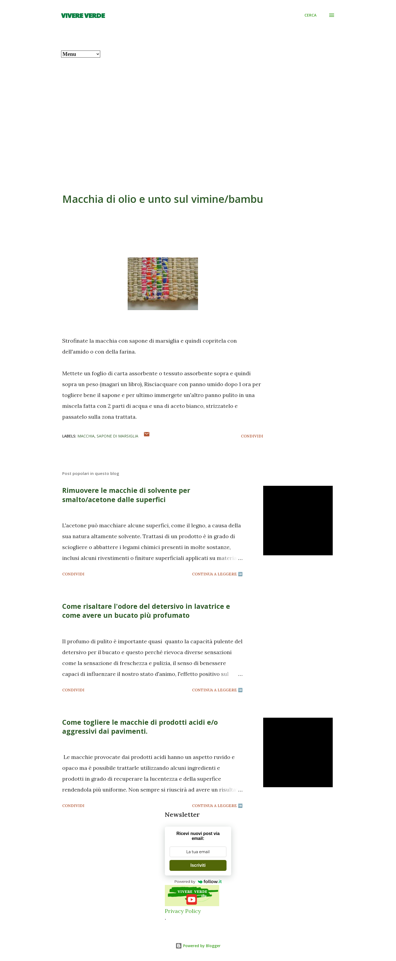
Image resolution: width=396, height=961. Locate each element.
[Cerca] (310, 15)
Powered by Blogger (198, 945)
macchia (86, 436)
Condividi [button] (252, 436)
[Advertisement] (198, 107)
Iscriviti (198, 865)
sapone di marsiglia (117, 436)
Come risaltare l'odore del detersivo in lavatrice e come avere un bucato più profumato (146, 610)
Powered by (198, 881)
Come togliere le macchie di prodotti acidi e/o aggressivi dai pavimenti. (140, 726)
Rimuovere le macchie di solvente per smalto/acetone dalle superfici (126, 495)
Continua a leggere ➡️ (217, 574)
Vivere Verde (83, 15)
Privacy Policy (183, 911)
